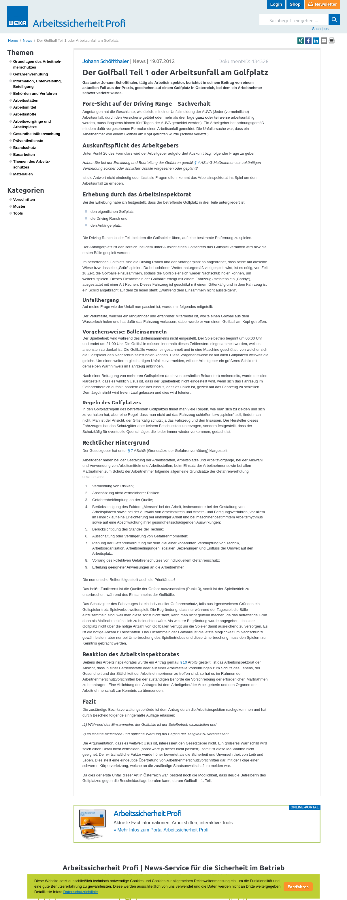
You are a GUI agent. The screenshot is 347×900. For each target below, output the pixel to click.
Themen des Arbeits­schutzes (29, 164)
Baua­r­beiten (21, 154)
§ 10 (183, 662)
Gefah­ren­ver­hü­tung (28, 74)
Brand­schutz (22, 147)
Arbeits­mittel (22, 107)
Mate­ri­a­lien (20, 174)
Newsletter (326, 4)
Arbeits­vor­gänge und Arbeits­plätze (29, 124)
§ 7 (130, 450)
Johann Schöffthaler (105, 61)
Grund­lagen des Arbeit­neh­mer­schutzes (34, 64)
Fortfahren (298, 886)
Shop (295, 4)
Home (13, 40)
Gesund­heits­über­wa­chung (34, 133)
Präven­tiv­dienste (25, 140)
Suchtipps (320, 28)
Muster (17, 206)
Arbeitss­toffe (22, 114)
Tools (15, 213)
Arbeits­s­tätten (23, 100)
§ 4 (197, 162)
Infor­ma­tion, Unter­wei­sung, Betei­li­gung (35, 84)
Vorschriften (21, 199)
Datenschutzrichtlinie (80, 892)
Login (276, 4)
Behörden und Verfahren (32, 93)
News (27, 40)
